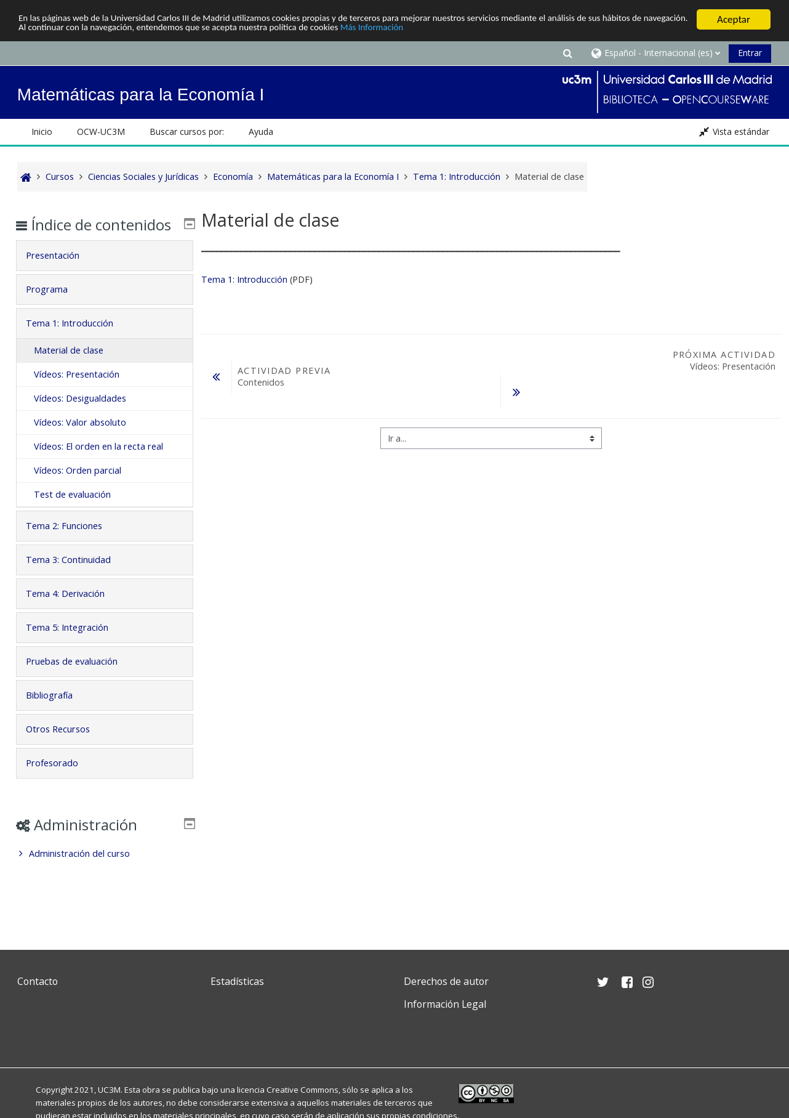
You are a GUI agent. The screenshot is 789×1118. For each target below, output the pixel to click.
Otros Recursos (66, 747)
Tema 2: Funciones (72, 543)
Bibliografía (57, 713)
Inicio (41, 131)
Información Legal (445, 1004)
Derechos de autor (446, 981)
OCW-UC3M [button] (101, 131)
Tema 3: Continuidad (76, 577)
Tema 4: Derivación (73, 611)
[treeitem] (104, 871)
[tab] (104, 273)
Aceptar (733, 19)
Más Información (520, 30)
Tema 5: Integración (75, 645)
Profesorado (60, 781)
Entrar (750, 53)
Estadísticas (237, 981)
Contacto (37, 981)
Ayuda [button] (261, 131)
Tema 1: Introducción (244, 279)
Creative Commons (302, 1089)
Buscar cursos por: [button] (187, 131)
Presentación (61, 273)
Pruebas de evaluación (80, 679)
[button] (567, 53)
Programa (55, 307)
